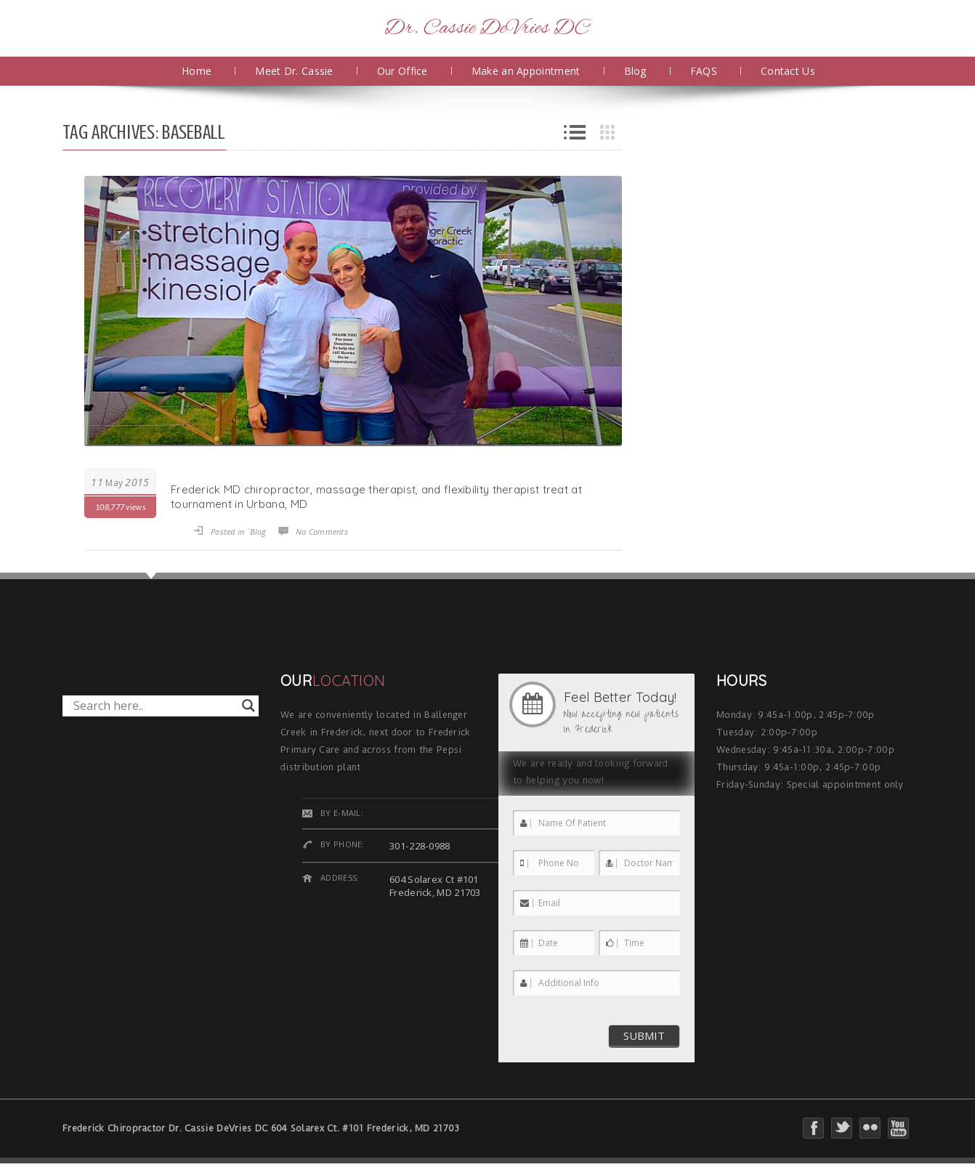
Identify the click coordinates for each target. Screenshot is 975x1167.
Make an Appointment (526, 71)
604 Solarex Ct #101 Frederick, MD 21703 (435, 886)
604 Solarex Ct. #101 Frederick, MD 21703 (365, 1128)
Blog (635, 71)
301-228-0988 (419, 845)
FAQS (703, 71)
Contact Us (788, 71)
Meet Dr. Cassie (294, 71)
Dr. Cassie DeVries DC (487, 28)
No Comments (322, 531)
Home (196, 71)
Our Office (402, 71)
